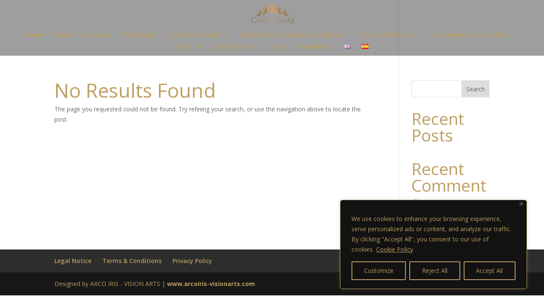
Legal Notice (72, 261)
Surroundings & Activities (471, 35)
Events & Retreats (387, 35)
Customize (379, 270)
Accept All (489, 270)
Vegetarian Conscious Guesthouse (290, 35)
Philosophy (139, 35)
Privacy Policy (192, 261)
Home (34, 35)
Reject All (435, 270)
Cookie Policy (394, 249)
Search (475, 89)
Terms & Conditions (132, 261)
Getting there (233, 47)
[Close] (521, 204)
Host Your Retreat (193, 35)
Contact (277, 47)
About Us (188, 47)
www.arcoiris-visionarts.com (211, 284)
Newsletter (316, 47)
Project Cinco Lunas (83, 35)
